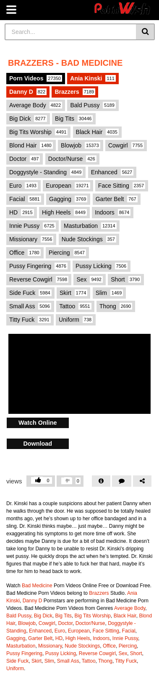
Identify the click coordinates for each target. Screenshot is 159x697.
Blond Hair (31, 145)
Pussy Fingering (38, 266)
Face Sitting (121, 185)
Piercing (67, 252)
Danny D (28, 91)
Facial (25, 199)
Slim (109, 292)
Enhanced (112, 172)
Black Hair (97, 132)
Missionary (31, 239)
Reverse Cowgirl (38, 279)
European (68, 185)
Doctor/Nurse (72, 158)
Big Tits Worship (38, 132)
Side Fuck (30, 292)
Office (25, 252)
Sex (89, 279)
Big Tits (74, 118)
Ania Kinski (93, 78)
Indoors (112, 212)
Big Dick (28, 118)
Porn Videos (35, 78)
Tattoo (75, 306)
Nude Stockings (89, 239)
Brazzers (75, 91)
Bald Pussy (92, 105)
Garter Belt (117, 199)
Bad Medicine (37, 586)
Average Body (35, 105)
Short (126, 279)
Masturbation (90, 225)
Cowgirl (126, 145)
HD (21, 212)
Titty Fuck (30, 319)
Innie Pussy (32, 225)
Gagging (68, 199)
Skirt (73, 292)
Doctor (24, 158)
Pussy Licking (102, 266)
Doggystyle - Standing (46, 172)
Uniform (76, 319)
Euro (23, 185)
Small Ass (30, 306)
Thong (115, 306)
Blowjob (80, 145)
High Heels (64, 212)
